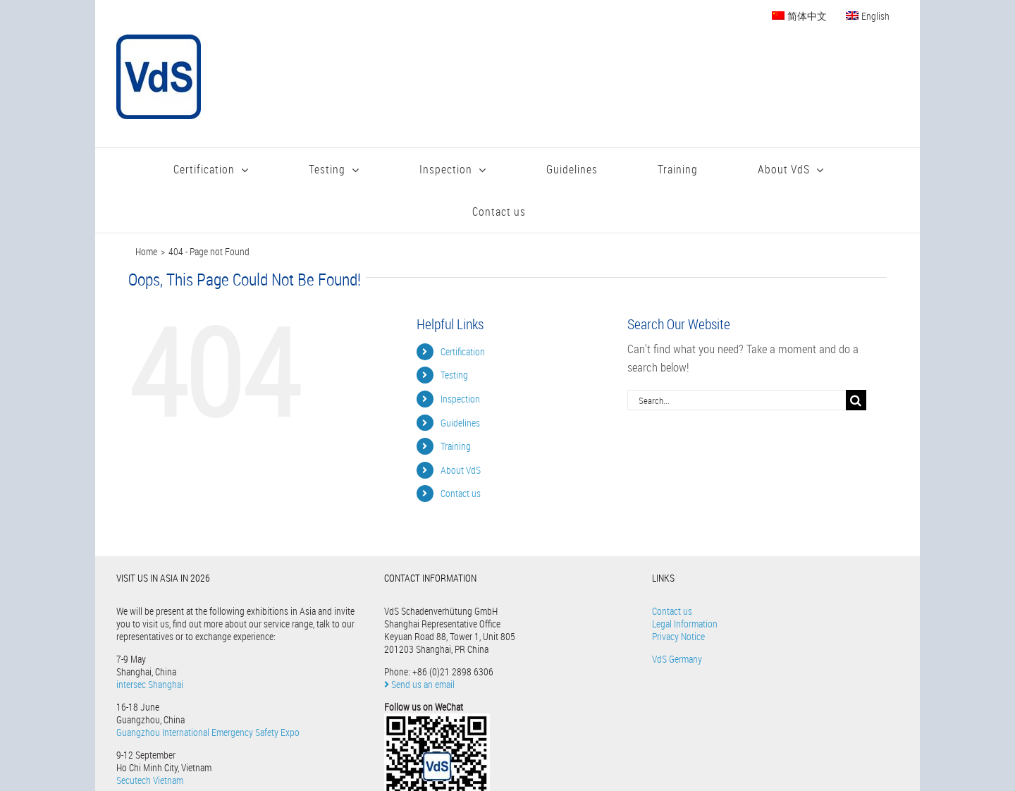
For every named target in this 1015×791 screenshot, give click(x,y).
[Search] (856, 400)
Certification (463, 351)
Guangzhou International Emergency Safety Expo (208, 732)
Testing (454, 374)
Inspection (460, 398)
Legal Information (685, 623)
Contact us (461, 493)
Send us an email (419, 684)
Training (456, 446)
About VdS (461, 470)
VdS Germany (677, 659)
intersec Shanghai (149, 684)
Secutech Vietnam (149, 780)
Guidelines (460, 422)
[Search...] (736, 400)
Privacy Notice (678, 636)
